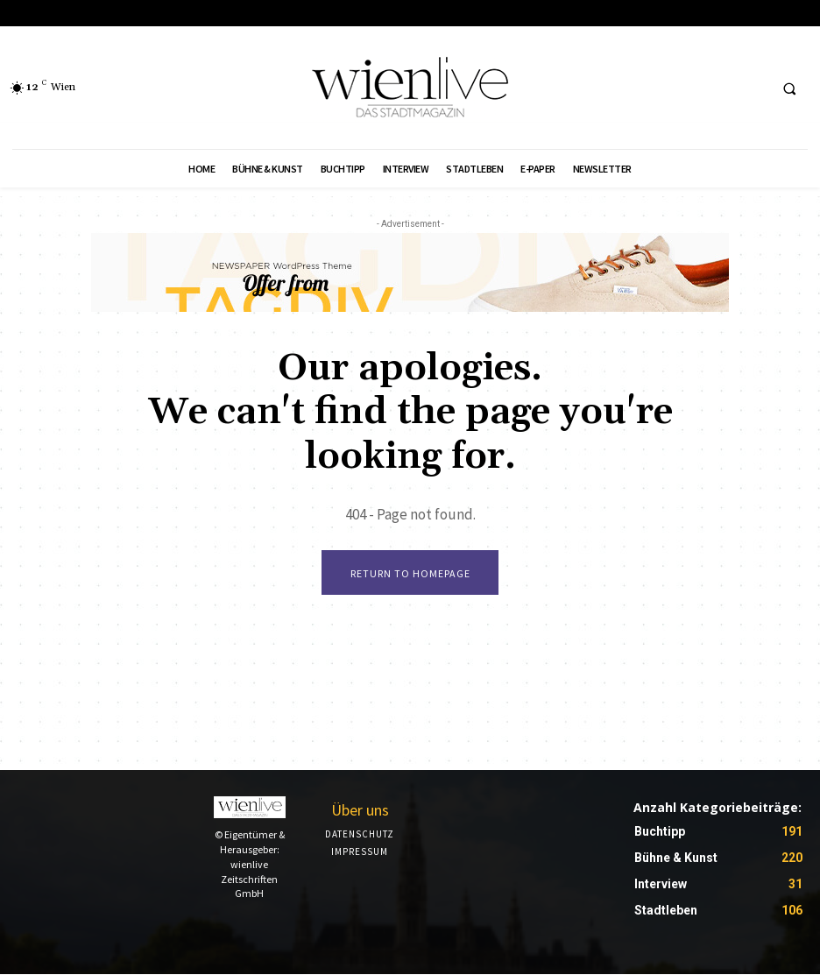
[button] (789, 88)
